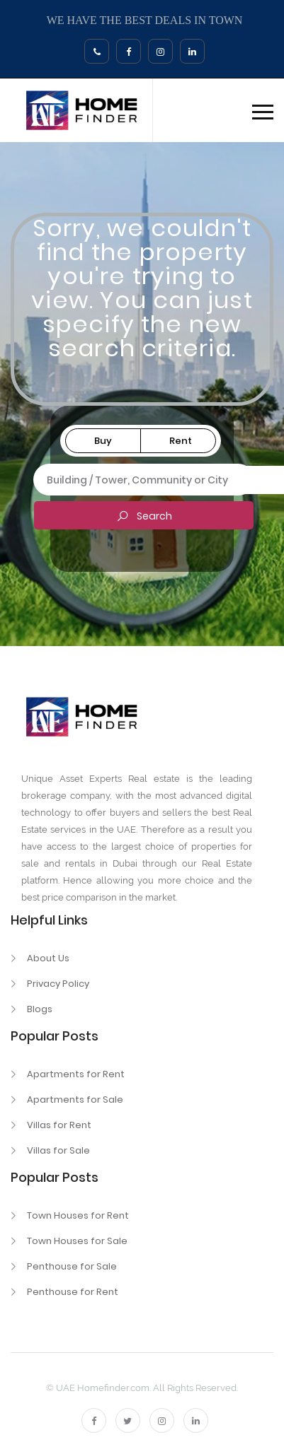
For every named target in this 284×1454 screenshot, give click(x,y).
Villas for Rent (59, 1125)
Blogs (39, 1009)
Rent (180, 440)
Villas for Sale (58, 1150)
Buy (103, 440)
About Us (48, 958)
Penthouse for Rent (72, 1291)
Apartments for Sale (75, 1099)
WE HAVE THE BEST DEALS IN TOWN (145, 20)
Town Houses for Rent (78, 1215)
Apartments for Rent (76, 1074)
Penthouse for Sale (72, 1266)
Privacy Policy (58, 983)
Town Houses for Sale (77, 1241)
